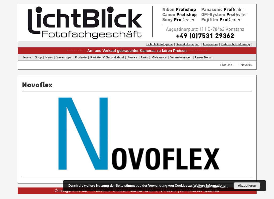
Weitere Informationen (210, 185)
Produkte (81, 57)
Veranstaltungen (181, 57)
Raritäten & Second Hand (107, 57)
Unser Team (203, 57)
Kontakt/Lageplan (187, 44)
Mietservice (158, 57)
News (49, 57)
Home (27, 57)
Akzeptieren (247, 185)
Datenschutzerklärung (235, 44)
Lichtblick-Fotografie (159, 44)
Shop (38, 57)
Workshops (63, 57)
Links (144, 57)
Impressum (210, 44)
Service (132, 57)
